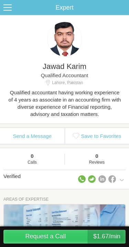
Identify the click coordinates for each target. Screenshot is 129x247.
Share (122, 7)
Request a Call (75, 237)
